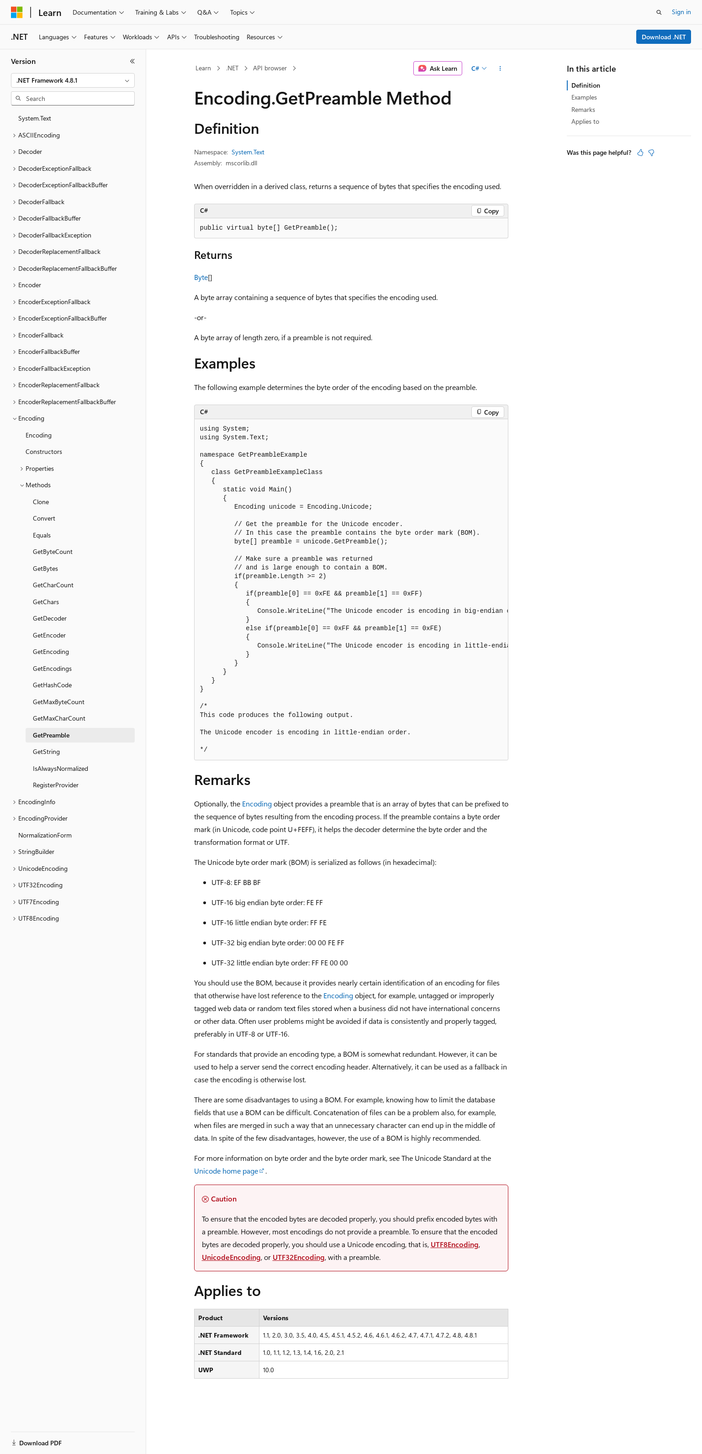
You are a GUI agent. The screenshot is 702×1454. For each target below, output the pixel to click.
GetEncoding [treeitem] (51, 651)
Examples (584, 97)
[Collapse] (132, 61)
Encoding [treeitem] (39, 435)
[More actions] (500, 68)
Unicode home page (226, 1170)
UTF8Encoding (455, 1244)
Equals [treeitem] (42, 535)
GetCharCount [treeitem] (53, 584)
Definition (585, 85)
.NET (232, 67)
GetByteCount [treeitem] (53, 551)
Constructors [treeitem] (44, 451)
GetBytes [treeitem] (45, 568)
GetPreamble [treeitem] (51, 735)
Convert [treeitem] (44, 518)
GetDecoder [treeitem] (50, 618)
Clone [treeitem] (41, 501)
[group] (351, 589)
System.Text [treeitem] (34, 118)
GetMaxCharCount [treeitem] (59, 718)
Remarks (583, 109)
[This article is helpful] (640, 152)
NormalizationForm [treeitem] (45, 835)
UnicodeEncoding (231, 1257)
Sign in (681, 11)
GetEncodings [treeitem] (52, 668)
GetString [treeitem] (46, 751)
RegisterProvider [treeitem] (56, 784)
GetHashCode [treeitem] (52, 684)
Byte (201, 277)
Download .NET (664, 36)
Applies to (585, 121)
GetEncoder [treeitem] (49, 635)
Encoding (257, 803)
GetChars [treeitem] (46, 601)
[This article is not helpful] (651, 152)
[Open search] (659, 12)
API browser (270, 67)
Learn (203, 67)
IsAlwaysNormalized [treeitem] (60, 768)
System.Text (248, 152)
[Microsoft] (17, 12)
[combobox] (73, 80)
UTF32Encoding (299, 1257)
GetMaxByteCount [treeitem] (58, 701)
